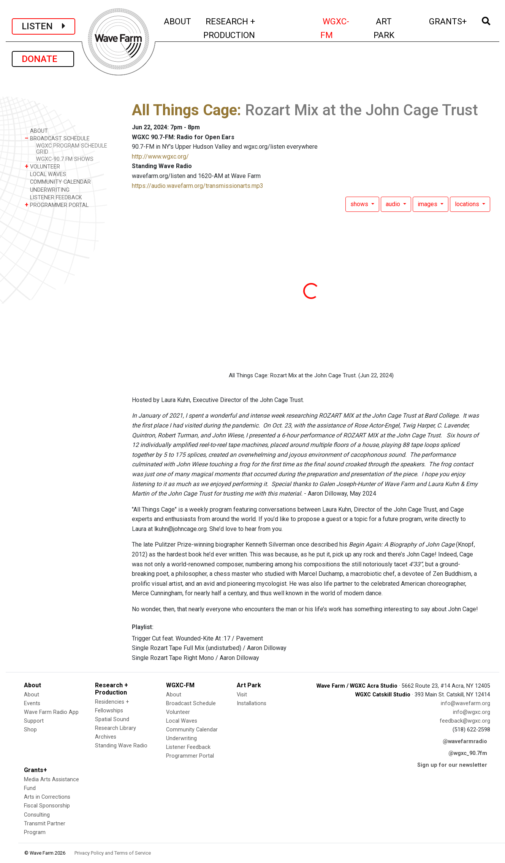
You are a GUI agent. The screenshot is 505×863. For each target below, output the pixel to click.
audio (394, 204)
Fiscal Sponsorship (47, 806)
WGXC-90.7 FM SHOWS (64, 159)
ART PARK (396, 28)
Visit (242, 694)
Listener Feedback (188, 747)
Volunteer (178, 712)
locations (468, 204)
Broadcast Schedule (191, 703)
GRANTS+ (448, 20)
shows (360, 204)
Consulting (37, 815)
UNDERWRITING (47, 189)
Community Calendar (192, 729)
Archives (105, 737)
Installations (251, 703)
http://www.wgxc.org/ (160, 156)
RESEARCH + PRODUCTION (245, 28)
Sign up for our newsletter (452, 765)
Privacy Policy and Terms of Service (112, 853)
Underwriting (181, 738)
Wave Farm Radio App (51, 712)
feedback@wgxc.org (465, 721)
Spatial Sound (112, 719)
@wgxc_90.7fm (467, 753)
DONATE (43, 59)
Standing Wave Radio (121, 745)
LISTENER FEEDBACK (53, 197)
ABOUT (177, 20)
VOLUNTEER (42, 166)
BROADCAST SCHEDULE (57, 138)
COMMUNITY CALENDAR (58, 181)
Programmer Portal (190, 756)
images (428, 204)
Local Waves (181, 721)
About (31, 694)
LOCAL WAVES (45, 174)
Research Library (115, 728)
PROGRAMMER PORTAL (57, 204)
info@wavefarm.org (465, 703)
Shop (30, 729)
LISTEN (43, 26)
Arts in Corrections (47, 797)
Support (34, 721)
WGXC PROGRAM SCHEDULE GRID (71, 149)
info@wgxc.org (471, 712)
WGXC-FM (342, 28)
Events (32, 703)
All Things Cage (184, 110)
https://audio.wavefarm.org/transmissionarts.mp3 (197, 185)
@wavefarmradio (465, 741)
